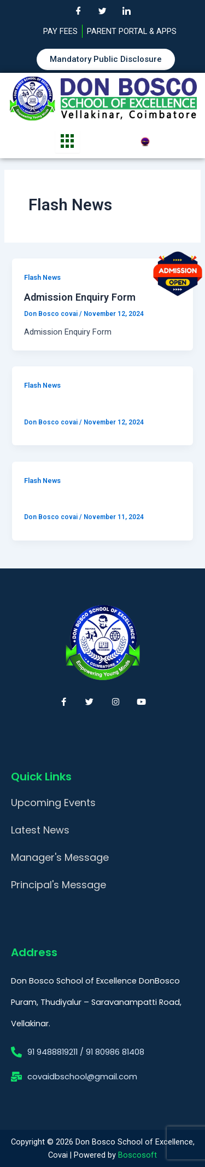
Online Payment (60, 499)
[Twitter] (103, 11)
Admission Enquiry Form (80, 297)
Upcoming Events (53, 802)
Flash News (42, 277)
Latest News (40, 830)
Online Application (66, 405)
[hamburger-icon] (67, 141)
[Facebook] (79, 11)
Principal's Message (58, 885)
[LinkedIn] (127, 11)
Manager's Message (60, 857)
